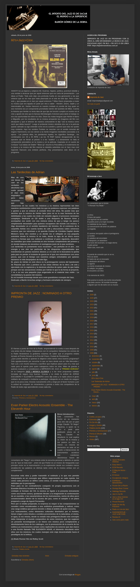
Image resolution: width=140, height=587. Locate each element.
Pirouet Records (118, 502)
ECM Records (117, 467)
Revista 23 (116, 517)
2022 (92, 308)
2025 (92, 298)
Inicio (47, 556)
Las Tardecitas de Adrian (27, 172)
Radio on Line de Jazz (120, 509)
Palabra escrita (24, 549)
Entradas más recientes (20, 556)
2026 (92, 295)
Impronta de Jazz (97, 97)
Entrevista (93, 420)
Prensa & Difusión (96, 434)
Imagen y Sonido (95, 425)
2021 (92, 311)
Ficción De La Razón (120, 486)
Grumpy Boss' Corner (120, 488)
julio (93, 372)
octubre (95, 362)
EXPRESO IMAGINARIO (117, 482)
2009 (92, 350)
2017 (92, 324)
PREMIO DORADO (70, 369)
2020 (92, 314)
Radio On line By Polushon (118, 506)
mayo (94, 396)
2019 (92, 317)
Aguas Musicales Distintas (118, 461)
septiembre (96, 366)
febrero (95, 406)
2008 (92, 353)
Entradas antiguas (71, 556)
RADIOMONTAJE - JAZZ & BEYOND (119, 513)
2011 (92, 343)
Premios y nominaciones (27, 398)
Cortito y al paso (95, 417)
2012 (92, 340)
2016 (92, 327)
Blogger (78, 575)
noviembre (96, 359)
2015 (92, 330)
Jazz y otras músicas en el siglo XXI (120, 498)
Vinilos (91, 439)
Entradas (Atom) (28, 560)
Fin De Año (93, 422)
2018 (92, 321)
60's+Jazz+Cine (22, 40)
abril (94, 399)
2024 (92, 301)
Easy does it (116, 465)
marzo (94, 403)
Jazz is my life (117, 494)
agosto (94, 369)
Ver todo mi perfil (93, 104)
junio (94, 375)
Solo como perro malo (120, 520)
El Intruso (115, 475)
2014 (92, 334)
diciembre (96, 356)
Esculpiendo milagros (120, 478)
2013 (92, 337)
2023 (92, 304)
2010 (92, 347)
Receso (92, 437)
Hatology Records (119, 491)
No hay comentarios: (47, 161)
